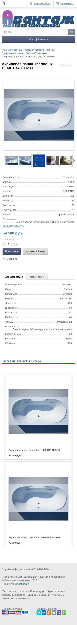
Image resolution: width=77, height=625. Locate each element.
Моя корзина (66, 3)
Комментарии (36, 276)
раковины (8, 598)
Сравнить (12, 258)
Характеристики (14, 276)
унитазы (57, 594)
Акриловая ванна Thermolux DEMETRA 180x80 (34, 450)
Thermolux (68, 177)
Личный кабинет (42, 3)
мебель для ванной (14, 594)
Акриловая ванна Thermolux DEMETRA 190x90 (34, 537)
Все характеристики (13, 226)
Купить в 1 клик (36, 251)
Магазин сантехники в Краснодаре (23, 591)
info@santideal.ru (20, 584)
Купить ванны (56, 591)
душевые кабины (39, 594)
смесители (23, 598)
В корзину (11, 251)
